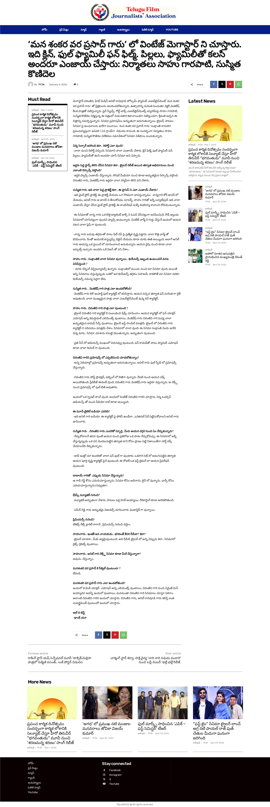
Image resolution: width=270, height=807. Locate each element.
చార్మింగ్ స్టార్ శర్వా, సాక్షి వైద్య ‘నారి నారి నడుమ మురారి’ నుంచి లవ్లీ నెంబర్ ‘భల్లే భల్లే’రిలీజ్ (145, 660)
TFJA (41, 84)
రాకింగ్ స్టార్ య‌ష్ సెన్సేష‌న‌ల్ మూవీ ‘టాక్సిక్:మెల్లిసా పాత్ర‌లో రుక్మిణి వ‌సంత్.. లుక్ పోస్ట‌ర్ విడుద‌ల (59, 660)
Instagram (115, 774)
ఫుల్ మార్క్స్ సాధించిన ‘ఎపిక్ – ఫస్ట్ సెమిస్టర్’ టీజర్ (47, 164)
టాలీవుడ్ (35, 110)
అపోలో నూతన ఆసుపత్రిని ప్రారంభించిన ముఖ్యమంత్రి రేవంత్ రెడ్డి (223, 257)
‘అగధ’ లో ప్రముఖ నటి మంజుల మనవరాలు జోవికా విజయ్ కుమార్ (47, 146)
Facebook (115, 770)
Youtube (114, 783)
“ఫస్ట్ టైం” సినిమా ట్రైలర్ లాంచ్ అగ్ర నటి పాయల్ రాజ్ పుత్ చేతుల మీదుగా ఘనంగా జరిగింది (223, 235)
